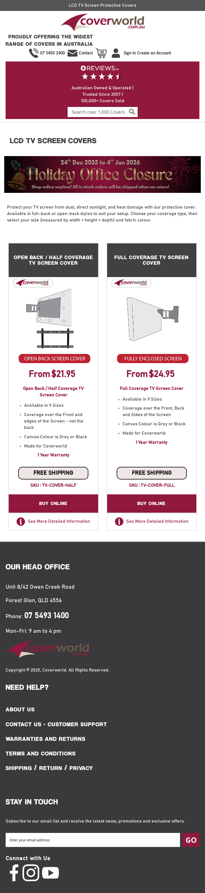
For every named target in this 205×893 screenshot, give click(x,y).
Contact (86, 53)
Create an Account (154, 53)
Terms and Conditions (41, 753)
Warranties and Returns (46, 739)
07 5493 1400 (52, 53)
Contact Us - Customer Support (56, 724)
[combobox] (103, 112)
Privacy (81, 768)
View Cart (102, 53)
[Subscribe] (191, 840)
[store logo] (103, 23)
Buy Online (53, 503)
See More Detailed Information (53, 521)
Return (50, 768)
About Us (20, 709)
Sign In (130, 53)
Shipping (19, 768)
